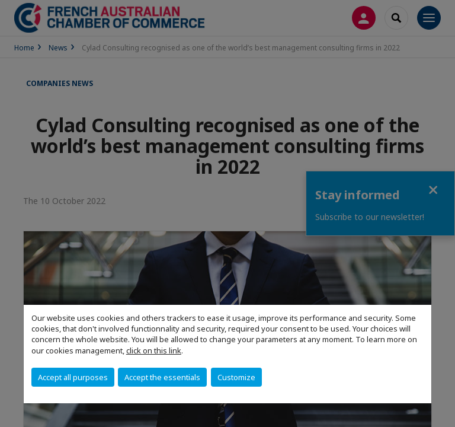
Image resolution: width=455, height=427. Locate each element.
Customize (236, 377)
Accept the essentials (162, 377)
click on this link (153, 350)
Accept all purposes (73, 377)
